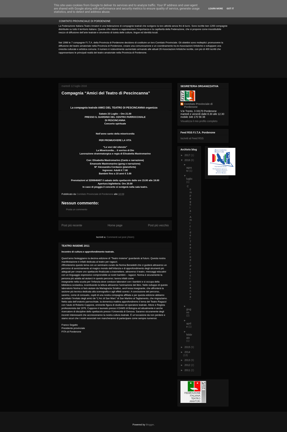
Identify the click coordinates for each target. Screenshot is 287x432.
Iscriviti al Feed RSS (192, 138)
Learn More (215, 8)
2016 (187, 160)
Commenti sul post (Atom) (120, 237)
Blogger (150, 424)
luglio (189, 178)
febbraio (189, 336)
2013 (187, 360)
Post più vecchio (158, 225)
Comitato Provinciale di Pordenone (198, 105)
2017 (187, 155)
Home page (115, 225)
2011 (187, 370)
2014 (187, 352)
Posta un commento (76, 209)
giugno (188, 311)
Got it (230, 8)
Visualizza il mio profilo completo (198, 121)
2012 (187, 365)
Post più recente (71, 225)
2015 (187, 347)
